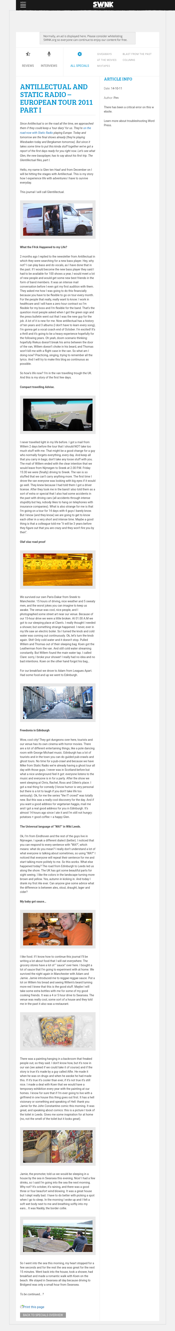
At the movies (106, 60)
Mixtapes (103, 66)
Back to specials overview (43, 1315)
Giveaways (104, 54)
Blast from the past (137, 54)
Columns (129, 60)
